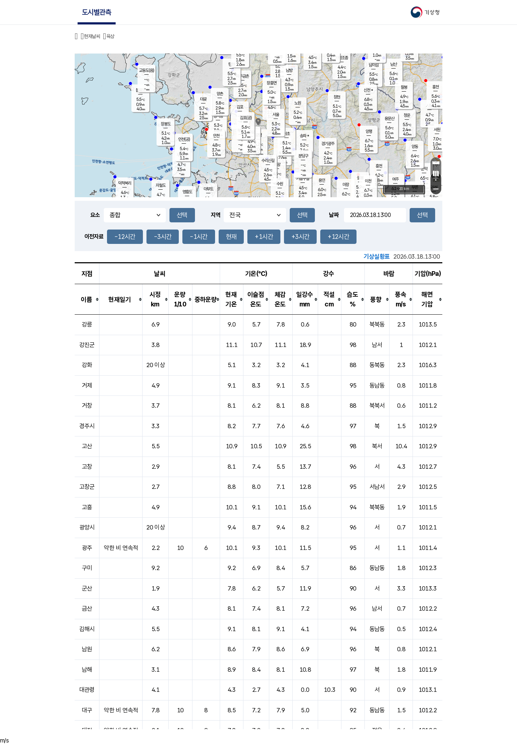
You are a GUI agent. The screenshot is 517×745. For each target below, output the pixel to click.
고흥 (87, 507)
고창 (87, 466)
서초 (286, 133)
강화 (87, 365)
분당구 (303, 155)
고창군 (87, 486)
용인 (321, 180)
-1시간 (199, 236)
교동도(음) (146, 70)
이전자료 (93, 236)
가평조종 (341, 57)
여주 (395, 179)
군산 (87, 588)
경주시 (87, 426)
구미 (87, 568)
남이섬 (373, 65)
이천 (368, 181)
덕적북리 (124, 183)
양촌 (219, 93)
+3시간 (300, 236)
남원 (87, 649)
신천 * (368, 90)
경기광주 (327, 143)
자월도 (161, 185)
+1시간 (264, 236)
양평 (368, 131)
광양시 (87, 527)
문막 (424, 168)
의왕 (277, 164)
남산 (393, 64)
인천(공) (184, 139)
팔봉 (404, 87)
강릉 (87, 324)
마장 (346, 184)
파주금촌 (242, 76)
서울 (276, 114)
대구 (87, 710)
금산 (87, 608)
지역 (215, 215)
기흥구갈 (302, 178)
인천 (216, 135)
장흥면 (271, 82)
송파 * (304, 135)
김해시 (87, 629)
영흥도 (187, 191)
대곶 (203, 99)
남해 (87, 669)
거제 (87, 385)
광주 (87, 547)
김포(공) (246, 117)
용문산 (389, 118)
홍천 (435, 86)
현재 (231, 236)
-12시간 (125, 236)
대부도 (208, 188)
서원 (437, 129)
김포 (240, 107)
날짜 (334, 215)
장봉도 (166, 123)
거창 (87, 405)
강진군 (87, 344)
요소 (95, 215)
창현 (337, 97)
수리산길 (267, 160)
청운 (407, 115)
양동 (414, 146)
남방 (289, 70)
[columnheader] (87, 299)
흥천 (379, 165)
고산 (87, 446)
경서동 (218, 116)
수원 (279, 183)
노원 (297, 103)
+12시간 (338, 236)
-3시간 (163, 236)
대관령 (87, 689)
